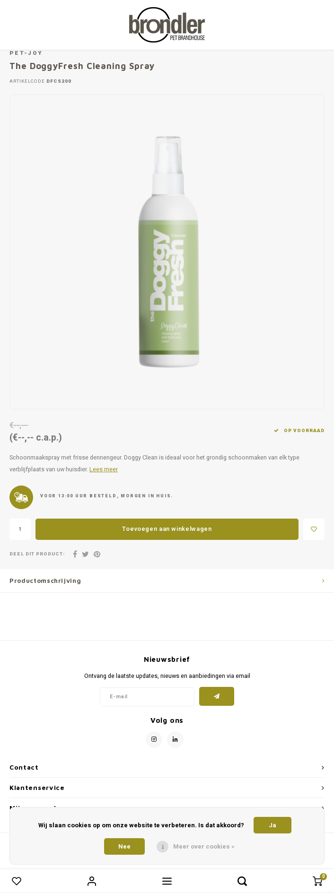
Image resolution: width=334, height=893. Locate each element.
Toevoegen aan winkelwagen (166, 528)
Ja (272, 825)
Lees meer (103, 469)
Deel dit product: (37, 554)
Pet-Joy (26, 53)
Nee (124, 846)
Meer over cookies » (204, 846)
